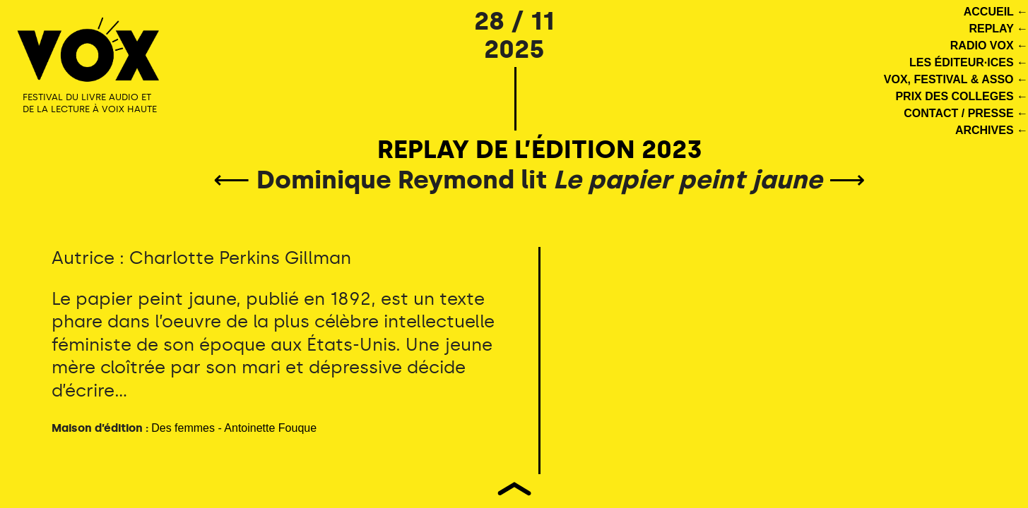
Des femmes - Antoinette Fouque (234, 428)
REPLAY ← (998, 29)
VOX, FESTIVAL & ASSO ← (956, 79)
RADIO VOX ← (989, 46)
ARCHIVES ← (991, 130)
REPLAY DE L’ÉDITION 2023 (539, 149)
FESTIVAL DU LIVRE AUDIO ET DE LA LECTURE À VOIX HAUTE (90, 103)
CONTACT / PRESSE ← (966, 113)
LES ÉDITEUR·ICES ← (968, 62)
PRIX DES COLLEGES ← (961, 96)
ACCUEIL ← (996, 12)
